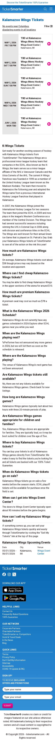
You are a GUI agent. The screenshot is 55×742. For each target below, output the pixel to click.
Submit (7, 706)
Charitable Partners (11, 631)
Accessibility (8, 666)
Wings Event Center (43, 552)
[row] (27, 44)
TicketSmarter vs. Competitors (16, 634)
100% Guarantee (10, 617)
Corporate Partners (11, 628)
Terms (5, 654)
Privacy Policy (8, 657)
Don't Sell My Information (14, 660)
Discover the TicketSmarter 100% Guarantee (27, 2)
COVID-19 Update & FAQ (13, 669)
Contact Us (7, 611)
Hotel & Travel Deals (11, 637)
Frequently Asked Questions (15, 614)
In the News (7, 640)
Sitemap (6, 663)
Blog (4, 643)
